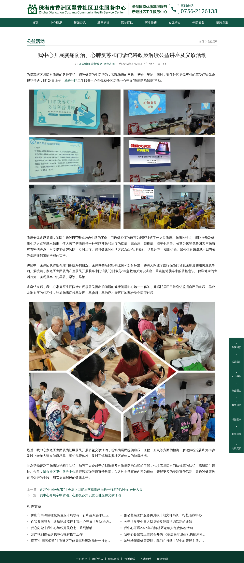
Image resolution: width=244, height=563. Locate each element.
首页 (35, 23)
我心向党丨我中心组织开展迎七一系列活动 (61, 528)
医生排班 (151, 23)
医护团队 (127, 23)
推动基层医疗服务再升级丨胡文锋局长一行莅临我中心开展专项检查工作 (165, 515)
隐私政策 (113, 559)
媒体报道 (175, 23)
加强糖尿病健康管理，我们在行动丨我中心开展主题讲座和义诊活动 (165, 541)
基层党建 (103, 23)
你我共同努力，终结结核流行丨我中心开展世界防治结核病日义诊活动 (72, 522)
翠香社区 (70, 81)
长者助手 (146, 559)
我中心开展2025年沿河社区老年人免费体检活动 (158, 528)
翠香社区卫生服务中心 (59, 472)
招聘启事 (222, 23)
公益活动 (84, 63)
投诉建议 (130, 559)
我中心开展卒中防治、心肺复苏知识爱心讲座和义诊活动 (80, 495)
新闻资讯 (80, 23)
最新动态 (96, 63)
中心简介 (81, 559)
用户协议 (97, 559)
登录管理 (162, 559)
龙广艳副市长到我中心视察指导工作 (57, 534)
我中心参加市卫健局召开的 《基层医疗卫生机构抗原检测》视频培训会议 (165, 534)
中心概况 (56, 23)
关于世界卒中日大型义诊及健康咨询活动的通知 (158, 522)
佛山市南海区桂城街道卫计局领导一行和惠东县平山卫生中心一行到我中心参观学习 (72, 515)
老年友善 (109, 63)
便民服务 (198, 23)
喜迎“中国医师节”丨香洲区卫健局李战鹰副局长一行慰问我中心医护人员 (91, 489)
